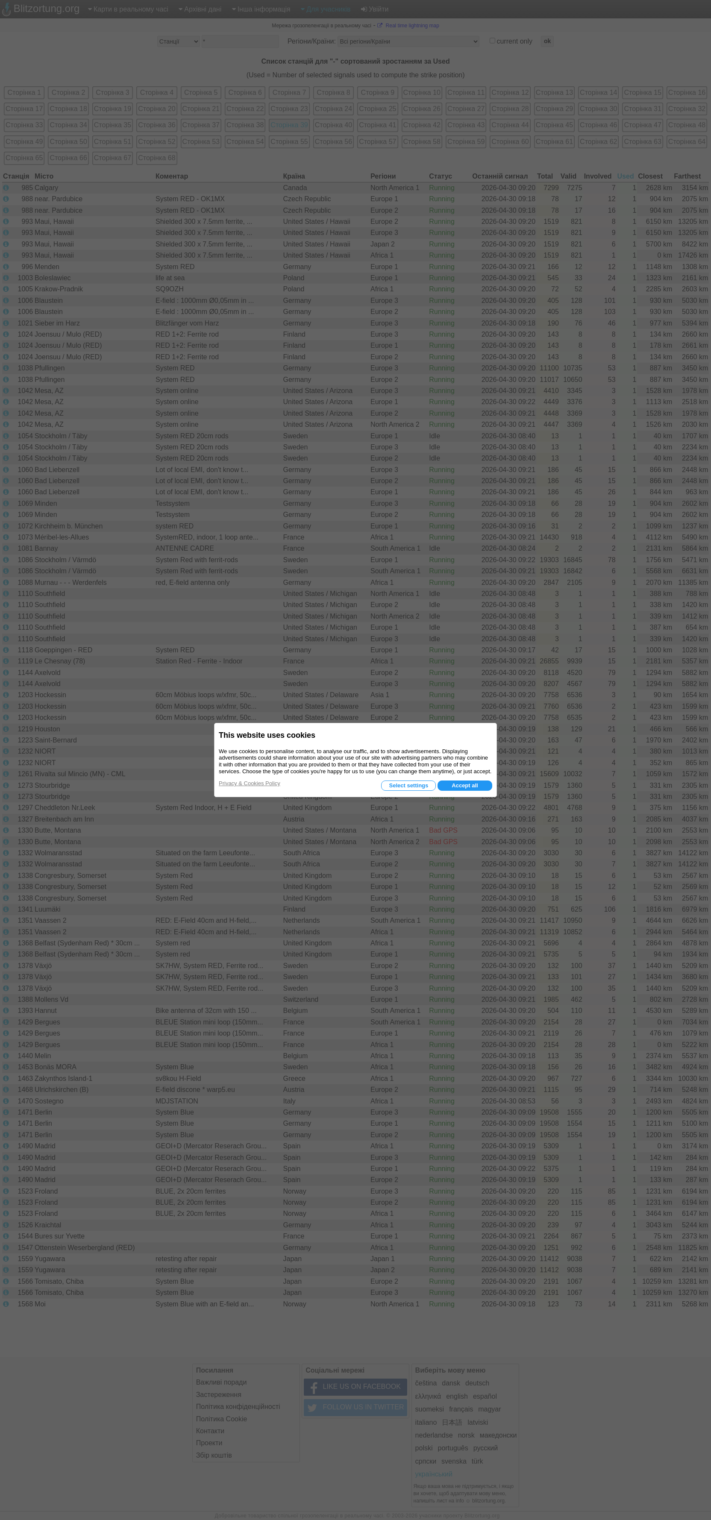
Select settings (408, 785)
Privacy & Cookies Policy (249, 783)
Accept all (465, 785)
